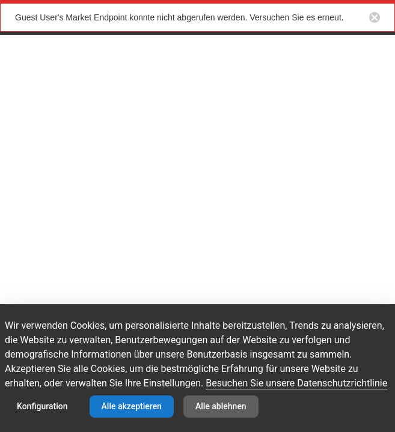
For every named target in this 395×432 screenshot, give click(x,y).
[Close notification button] (374, 17)
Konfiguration (42, 406)
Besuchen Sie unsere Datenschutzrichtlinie (296, 383)
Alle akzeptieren (132, 406)
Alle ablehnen (220, 406)
